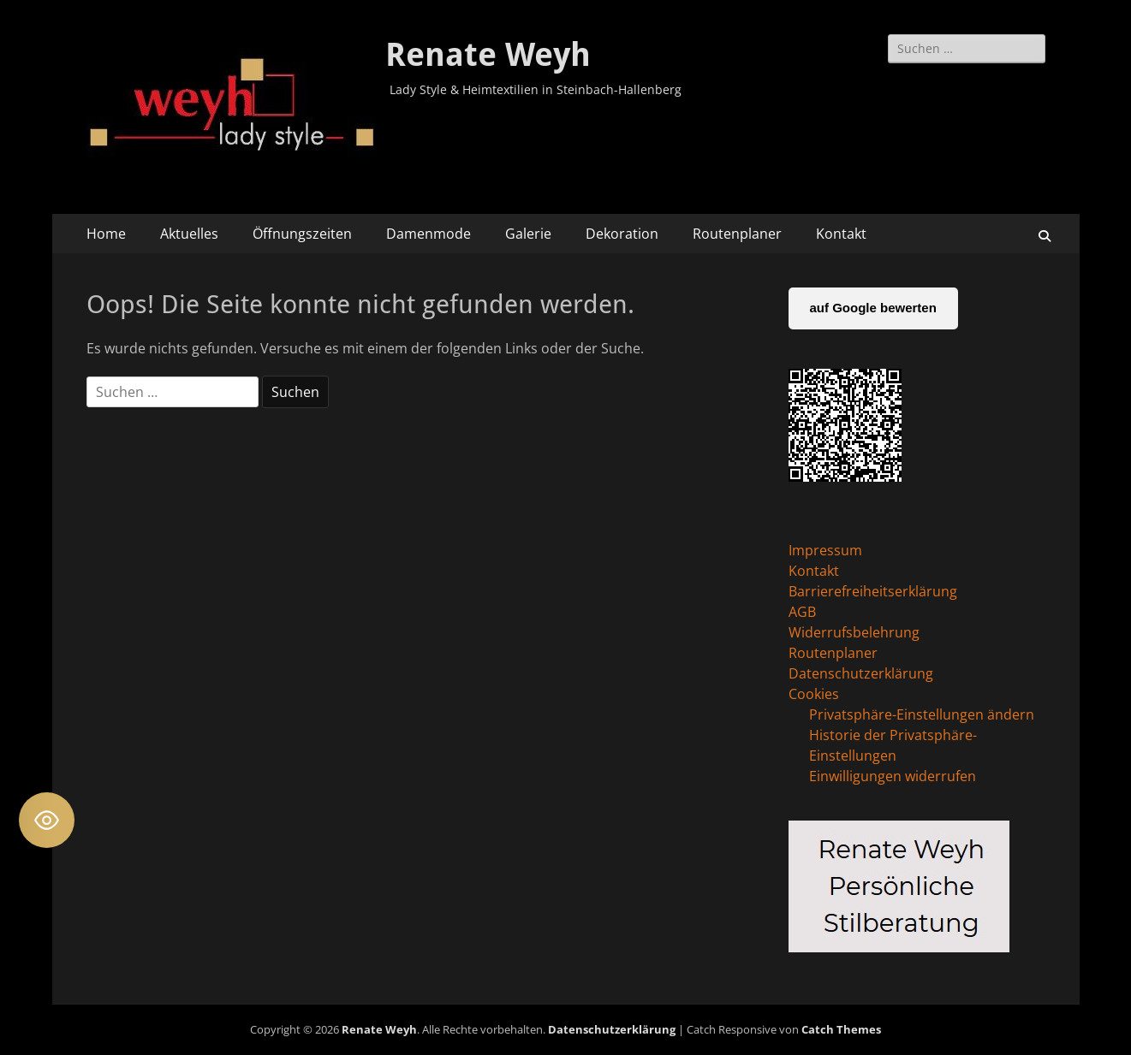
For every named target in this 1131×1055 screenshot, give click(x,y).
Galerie (528, 233)
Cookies (814, 694)
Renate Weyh (488, 55)
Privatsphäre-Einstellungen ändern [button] (921, 714)
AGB (802, 611)
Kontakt (841, 233)
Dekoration (622, 233)
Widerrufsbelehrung (854, 632)
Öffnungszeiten (302, 233)
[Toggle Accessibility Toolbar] (46, 820)
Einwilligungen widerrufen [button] (892, 776)
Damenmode (428, 233)
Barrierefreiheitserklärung (873, 591)
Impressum (825, 550)
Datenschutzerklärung (861, 673)
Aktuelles (189, 233)
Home (106, 233)
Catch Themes (841, 1029)
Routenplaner (737, 233)
